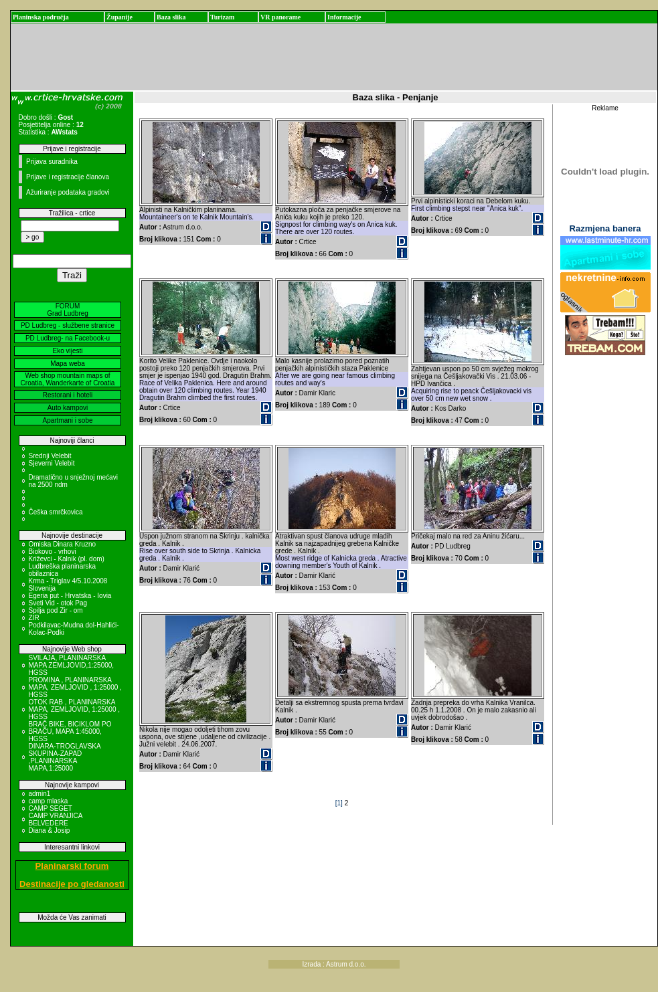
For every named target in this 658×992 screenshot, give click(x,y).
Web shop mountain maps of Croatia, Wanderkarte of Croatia (68, 379)
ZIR (34, 617)
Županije (119, 17)
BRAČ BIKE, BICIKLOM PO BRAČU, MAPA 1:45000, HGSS (70, 731)
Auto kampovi (68, 407)
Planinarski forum (72, 866)
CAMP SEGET (50, 808)
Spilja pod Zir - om (56, 610)
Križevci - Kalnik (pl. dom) (66, 559)
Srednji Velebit (50, 456)
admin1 (40, 793)
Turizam (222, 17)
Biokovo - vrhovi (52, 551)
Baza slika (171, 17)
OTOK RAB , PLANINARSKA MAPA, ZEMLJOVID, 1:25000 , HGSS (74, 709)
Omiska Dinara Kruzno (62, 544)
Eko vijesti (67, 351)
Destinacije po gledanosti (72, 884)
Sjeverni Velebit (52, 463)
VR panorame (280, 17)
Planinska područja (41, 17)
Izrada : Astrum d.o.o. (334, 964)
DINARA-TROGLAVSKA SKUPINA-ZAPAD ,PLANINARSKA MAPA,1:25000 (65, 757)
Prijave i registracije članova (67, 177)
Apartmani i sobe (67, 420)
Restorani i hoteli (67, 395)
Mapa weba (67, 363)
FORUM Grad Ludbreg (67, 309)
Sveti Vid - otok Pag (58, 603)
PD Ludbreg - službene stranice (67, 325)
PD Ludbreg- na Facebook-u (67, 338)
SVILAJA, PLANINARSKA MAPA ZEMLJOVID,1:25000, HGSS (71, 665)
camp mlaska (48, 801)
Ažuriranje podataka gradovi (68, 192)
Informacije (344, 17)
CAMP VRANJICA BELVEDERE (55, 819)
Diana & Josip (49, 830)
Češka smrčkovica (56, 512)
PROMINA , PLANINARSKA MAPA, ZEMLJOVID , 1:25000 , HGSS (75, 687)
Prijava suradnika (52, 161)
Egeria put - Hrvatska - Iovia (70, 595)
